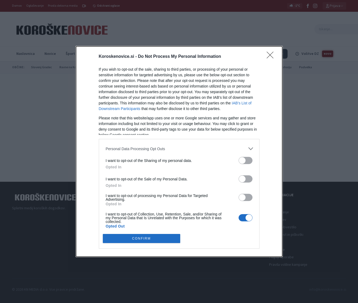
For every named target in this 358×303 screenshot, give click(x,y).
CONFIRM (142, 238)
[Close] (272, 56)
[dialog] (179, 151)
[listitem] (179, 148)
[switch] (246, 160)
